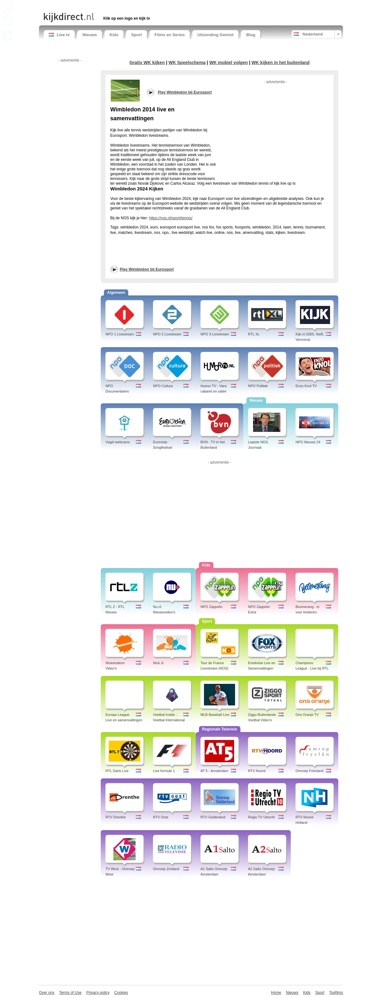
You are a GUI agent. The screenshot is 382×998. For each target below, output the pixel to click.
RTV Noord (256, 771)
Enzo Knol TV (306, 386)
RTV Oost (160, 817)
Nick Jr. (158, 663)
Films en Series (170, 34)
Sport (136, 34)
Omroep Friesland (309, 771)
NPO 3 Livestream (215, 334)
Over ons (46, 992)
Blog (250, 34)
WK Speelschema (187, 62)
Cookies (121, 992)
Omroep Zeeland (166, 869)
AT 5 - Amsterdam (214, 771)
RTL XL (254, 334)
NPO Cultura (163, 386)
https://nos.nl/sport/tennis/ (171, 218)
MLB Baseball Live (215, 715)
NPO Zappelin (211, 607)
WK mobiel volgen (228, 62)
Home (276, 992)
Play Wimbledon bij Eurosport (147, 269)
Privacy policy (97, 992)
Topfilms (336, 992)
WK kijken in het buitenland (280, 62)
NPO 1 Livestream (119, 334)
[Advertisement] (118, 5)
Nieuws (89, 34)
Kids (114, 34)
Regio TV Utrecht (261, 817)
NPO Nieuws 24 (308, 442)
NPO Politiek (258, 386)
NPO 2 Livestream (167, 334)
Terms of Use (70, 992)
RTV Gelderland (213, 817)
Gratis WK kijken (147, 62)
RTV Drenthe (115, 817)
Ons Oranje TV (307, 715)
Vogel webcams (117, 442)
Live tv (59, 34)
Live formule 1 (164, 771)
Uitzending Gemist (215, 34)
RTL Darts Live (117, 771)
